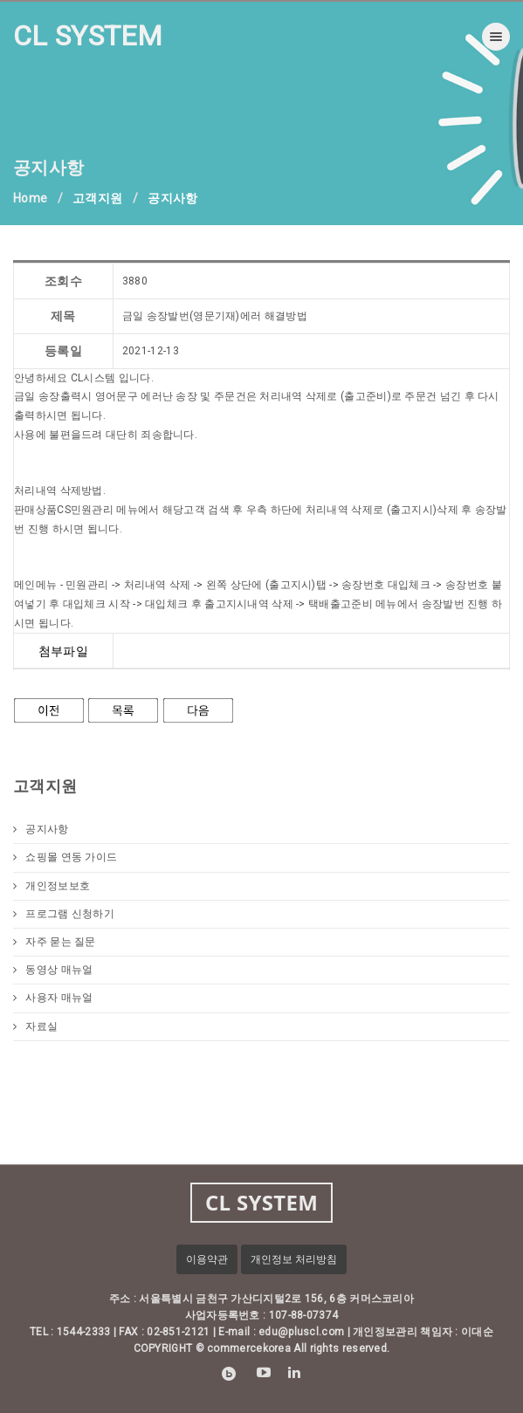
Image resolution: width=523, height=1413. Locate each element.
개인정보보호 (51, 886)
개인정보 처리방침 (294, 1259)
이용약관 (207, 1259)
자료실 (35, 1026)
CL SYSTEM (88, 35)
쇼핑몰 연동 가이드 (65, 857)
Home (30, 198)
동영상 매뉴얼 (53, 970)
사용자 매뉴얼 (53, 997)
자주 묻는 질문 (54, 942)
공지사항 (41, 829)
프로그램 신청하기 (63, 914)
